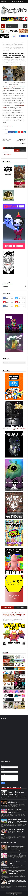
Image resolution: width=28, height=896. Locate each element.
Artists (22, 43)
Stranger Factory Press (9, 126)
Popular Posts (20, 607)
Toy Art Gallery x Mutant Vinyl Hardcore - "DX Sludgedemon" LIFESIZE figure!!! (16, 792)
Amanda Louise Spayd (10, 43)
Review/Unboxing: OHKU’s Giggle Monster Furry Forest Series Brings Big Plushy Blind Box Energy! (17, 821)
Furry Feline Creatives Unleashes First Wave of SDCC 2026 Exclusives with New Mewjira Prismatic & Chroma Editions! (14, 614)
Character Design (6, 44)
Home (4, 43)
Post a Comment (7, 154)
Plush (10, 46)
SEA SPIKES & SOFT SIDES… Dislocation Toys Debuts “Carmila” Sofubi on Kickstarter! (17, 811)
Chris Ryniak (13, 44)
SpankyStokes (19, 46)
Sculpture (13, 46)
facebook (22, 150)
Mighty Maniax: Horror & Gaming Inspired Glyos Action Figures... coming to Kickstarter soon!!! (16, 872)
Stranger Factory (6, 47)
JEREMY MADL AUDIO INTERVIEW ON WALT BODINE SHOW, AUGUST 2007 (17, 882)
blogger (17, 150)
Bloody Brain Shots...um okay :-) (16, 846)
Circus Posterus (19, 44)
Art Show (18, 43)
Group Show (5, 46)
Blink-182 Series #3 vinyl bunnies (16, 854)
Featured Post (7, 607)
